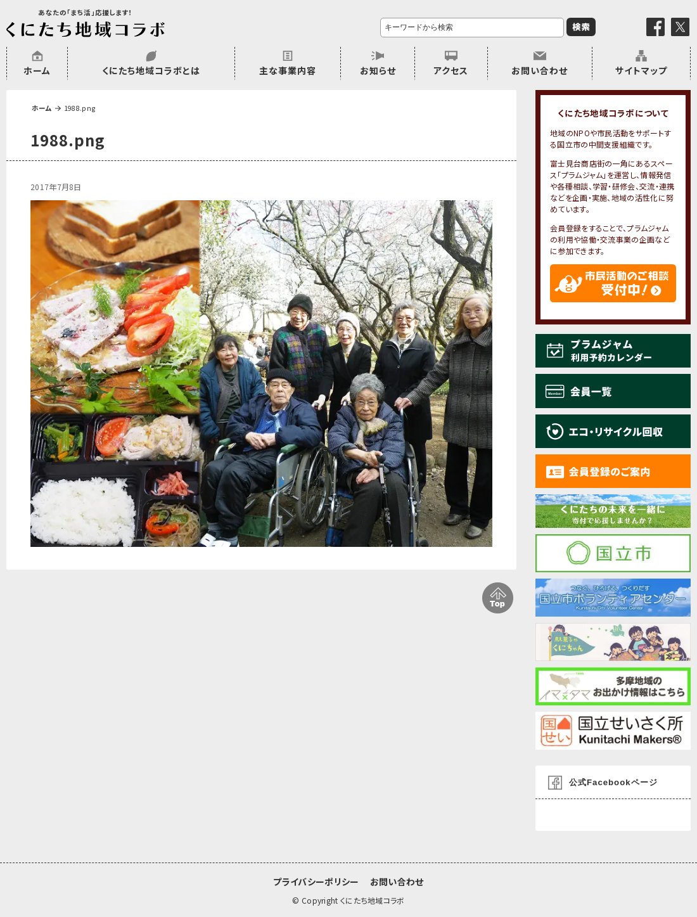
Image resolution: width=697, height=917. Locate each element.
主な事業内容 (287, 70)
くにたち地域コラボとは (151, 70)
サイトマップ (641, 70)
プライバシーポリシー (316, 881)
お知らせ (378, 70)
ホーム (37, 70)
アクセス (450, 70)
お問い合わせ (539, 70)
